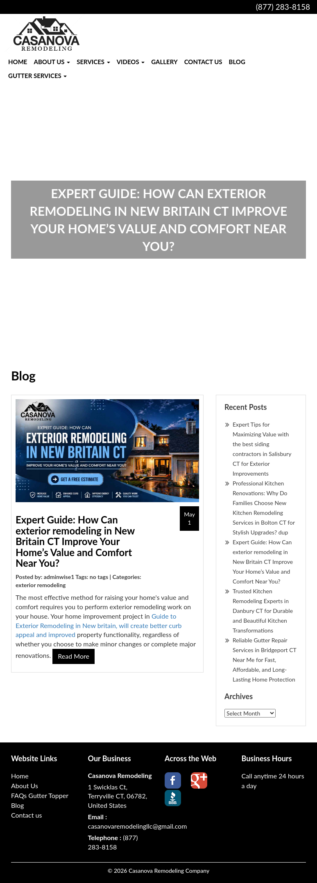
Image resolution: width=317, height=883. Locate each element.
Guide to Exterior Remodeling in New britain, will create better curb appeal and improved (99, 625)
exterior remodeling (41, 584)
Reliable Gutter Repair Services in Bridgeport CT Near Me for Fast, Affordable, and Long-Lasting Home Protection (264, 660)
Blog (237, 61)
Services (93, 61)
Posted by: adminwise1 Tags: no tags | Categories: (78, 576)
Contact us (203, 61)
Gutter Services (37, 75)
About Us (52, 61)
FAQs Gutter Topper (39, 795)
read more (73, 656)
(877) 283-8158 (283, 6)
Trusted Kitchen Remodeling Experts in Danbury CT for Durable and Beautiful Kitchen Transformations (263, 611)
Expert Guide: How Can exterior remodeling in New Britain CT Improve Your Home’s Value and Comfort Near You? (75, 541)
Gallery (164, 61)
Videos (131, 61)
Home (17, 61)
